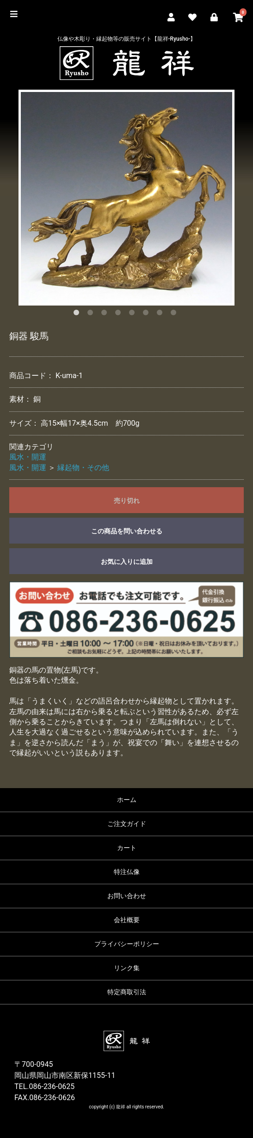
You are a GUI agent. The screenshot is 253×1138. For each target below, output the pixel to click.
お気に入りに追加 (127, 561)
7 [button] (161, 314)
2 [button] (92, 314)
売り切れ (127, 500)
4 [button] (119, 314)
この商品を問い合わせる (126, 531)
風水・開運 (27, 457)
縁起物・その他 (83, 467)
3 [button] (106, 314)
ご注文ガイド (126, 823)
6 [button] (147, 314)
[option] (126, 198)
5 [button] (133, 314)
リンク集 (127, 968)
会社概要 (127, 920)
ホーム (126, 799)
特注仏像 (127, 871)
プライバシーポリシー (126, 944)
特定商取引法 (126, 992)
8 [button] (175, 314)
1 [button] (78, 314)
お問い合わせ (126, 895)
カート (126, 847)
